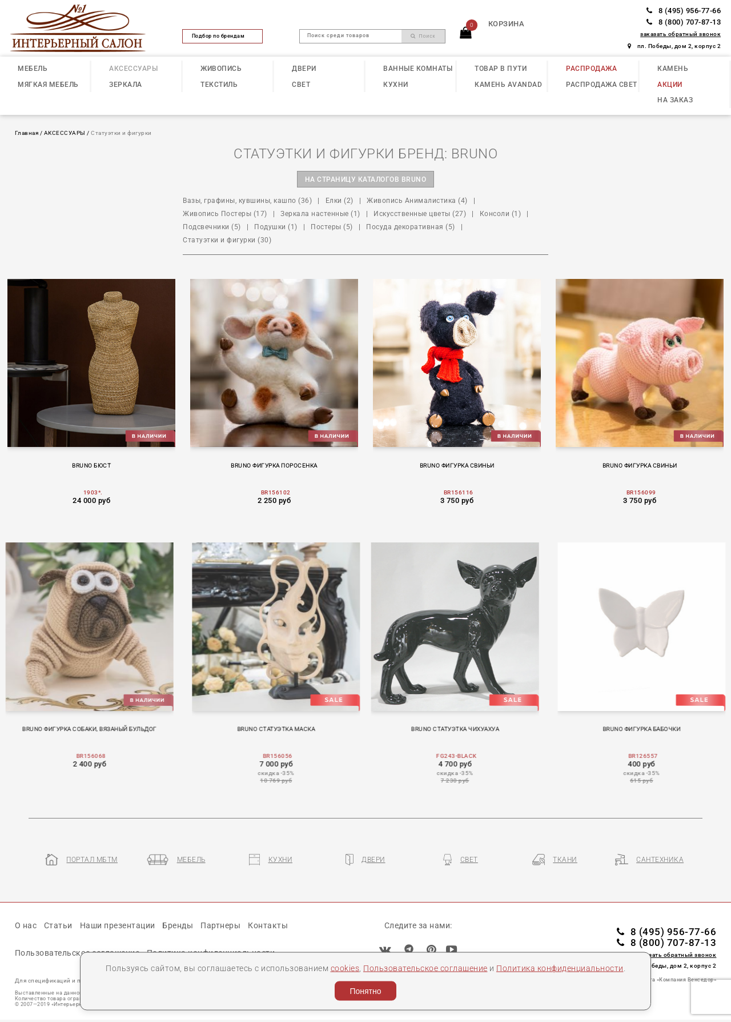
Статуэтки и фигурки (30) (227, 240)
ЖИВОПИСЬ (221, 69)
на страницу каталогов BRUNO (366, 179)
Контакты (268, 925)
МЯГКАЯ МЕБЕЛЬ (48, 85)
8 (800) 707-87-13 (683, 22)
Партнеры (220, 925)
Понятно (365, 991)
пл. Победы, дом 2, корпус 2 (674, 46)
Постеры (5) (332, 227)
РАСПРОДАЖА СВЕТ (601, 85)
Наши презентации (117, 925)
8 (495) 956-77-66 (683, 10)
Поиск (423, 36)
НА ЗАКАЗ (675, 100)
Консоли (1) (500, 214)
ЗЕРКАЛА (125, 85)
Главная (27, 133)
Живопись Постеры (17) (225, 214)
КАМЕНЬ (672, 69)
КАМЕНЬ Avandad (508, 85)
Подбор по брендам (223, 36)
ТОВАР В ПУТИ (501, 69)
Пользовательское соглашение (425, 967)
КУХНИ (395, 85)
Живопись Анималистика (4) (417, 201)
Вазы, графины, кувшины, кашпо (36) (247, 201)
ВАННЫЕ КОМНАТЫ (417, 69)
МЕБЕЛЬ (32, 69)
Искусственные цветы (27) (419, 214)
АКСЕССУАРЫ (133, 69)
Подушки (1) (276, 227)
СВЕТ (301, 85)
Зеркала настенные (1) (320, 214)
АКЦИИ (669, 85)
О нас (26, 925)
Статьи (58, 925)
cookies (345, 967)
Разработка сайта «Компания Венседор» (661, 980)
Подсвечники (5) (212, 227)
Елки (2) (340, 201)
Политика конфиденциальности (560, 967)
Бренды (177, 925)
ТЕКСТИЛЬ (219, 85)
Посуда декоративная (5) (410, 227)
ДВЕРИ (304, 69)
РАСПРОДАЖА (591, 69)
